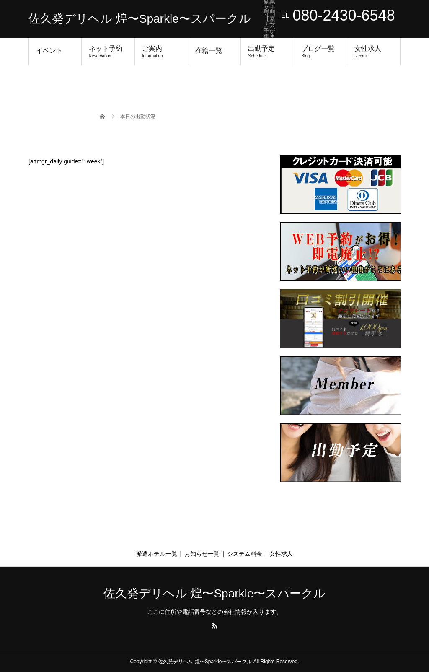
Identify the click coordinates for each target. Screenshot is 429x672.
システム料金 (244, 553)
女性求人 (373, 51)
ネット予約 (108, 51)
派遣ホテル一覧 (156, 553)
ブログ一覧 (320, 51)
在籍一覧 (208, 50)
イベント (49, 50)
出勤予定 (267, 51)
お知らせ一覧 (202, 553)
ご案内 (161, 51)
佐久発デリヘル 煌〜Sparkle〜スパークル (139, 19)
